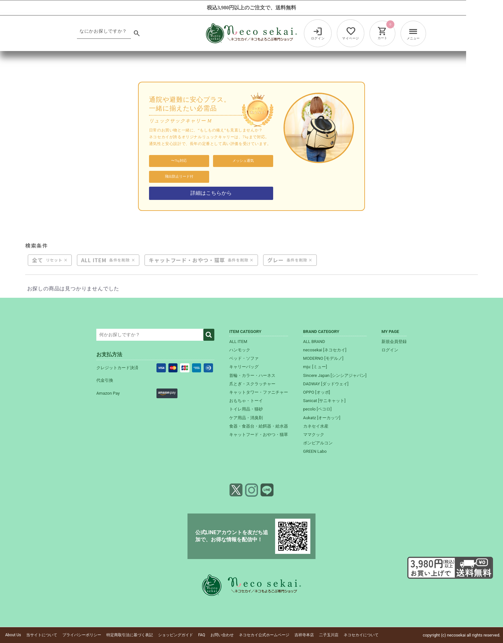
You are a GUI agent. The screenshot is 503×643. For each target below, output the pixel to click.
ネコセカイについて (361, 635)
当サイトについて (41, 635)
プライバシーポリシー (81, 635)
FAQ (201, 635)
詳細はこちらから (211, 193)
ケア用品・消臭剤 (246, 417)
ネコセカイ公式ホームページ (264, 635)
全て (37, 260)
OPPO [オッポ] (316, 392)
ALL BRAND (314, 341)
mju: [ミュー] (315, 366)
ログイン (389, 349)
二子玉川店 (328, 635)
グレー (275, 260)
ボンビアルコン (318, 443)
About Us (13, 635)
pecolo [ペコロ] (317, 409)
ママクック (313, 434)
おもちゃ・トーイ (246, 400)
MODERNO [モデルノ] (323, 358)
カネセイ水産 (315, 426)
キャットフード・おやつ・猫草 (187, 260)
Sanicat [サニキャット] (324, 400)
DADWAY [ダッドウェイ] (325, 383)
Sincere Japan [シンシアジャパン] (335, 375)
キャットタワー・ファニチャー (258, 392)
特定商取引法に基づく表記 (129, 635)
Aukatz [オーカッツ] (321, 417)
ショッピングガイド (175, 635)
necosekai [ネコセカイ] (325, 349)
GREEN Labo (315, 451)
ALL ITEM (93, 260)
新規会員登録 (394, 341)
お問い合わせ (222, 635)
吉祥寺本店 (304, 635)
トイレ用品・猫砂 (246, 409)
